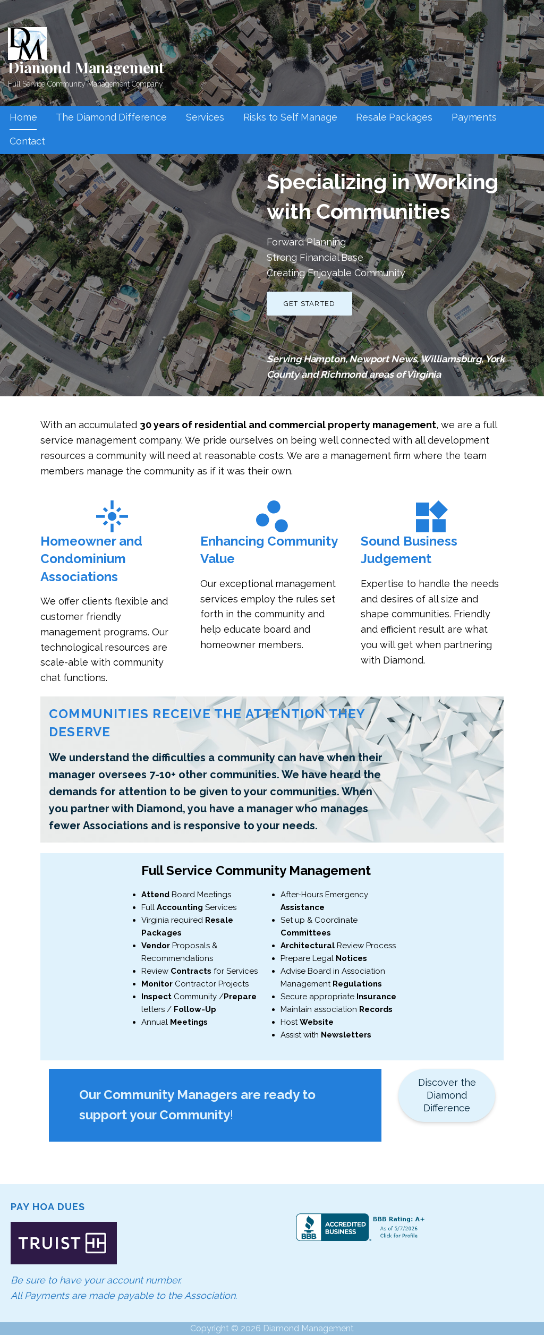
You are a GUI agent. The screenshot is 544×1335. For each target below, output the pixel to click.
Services (205, 117)
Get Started (309, 304)
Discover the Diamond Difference (447, 1095)
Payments (474, 117)
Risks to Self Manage (290, 117)
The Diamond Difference (111, 117)
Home (23, 117)
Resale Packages (394, 117)
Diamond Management (86, 67)
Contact (27, 141)
